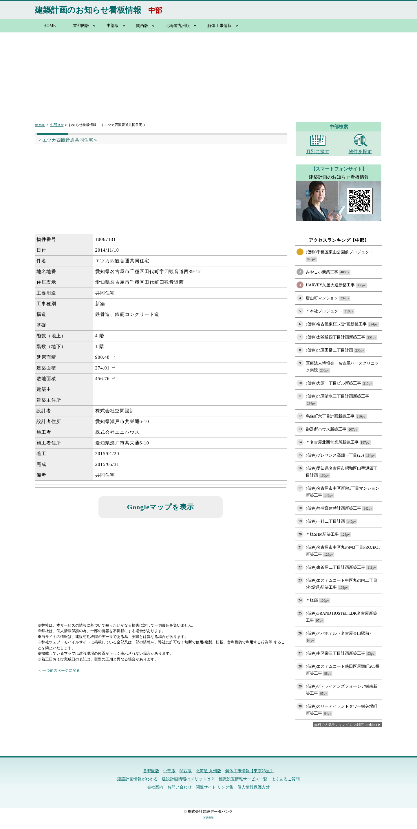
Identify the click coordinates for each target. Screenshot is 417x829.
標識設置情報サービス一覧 (243, 779)
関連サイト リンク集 (214, 787)
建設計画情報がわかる (137, 779)
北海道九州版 (178, 25)
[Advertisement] (208, 73)
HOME (49, 25)
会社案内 (155, 787)
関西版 (142, 25)
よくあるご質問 (285, 779)
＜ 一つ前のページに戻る (59, 670)
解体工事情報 (219, 25)
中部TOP (56, 125)
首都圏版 (81, 25)
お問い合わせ (179, 787)
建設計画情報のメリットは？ (188, 779)
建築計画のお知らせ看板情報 (88, 10)
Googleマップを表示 (160, 507)
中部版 (113, 25)
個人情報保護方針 (253, 787)
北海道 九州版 (208, 771)
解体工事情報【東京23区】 (249, 771)
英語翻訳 (208, 817)
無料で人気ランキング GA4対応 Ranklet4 (345, 725)
